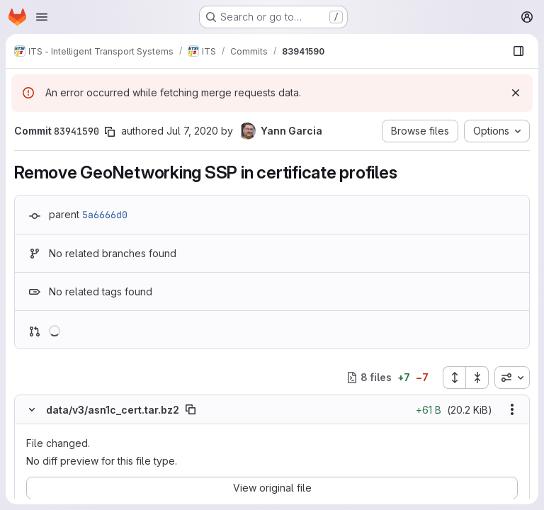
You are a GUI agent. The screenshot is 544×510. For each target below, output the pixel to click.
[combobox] (512, 377)
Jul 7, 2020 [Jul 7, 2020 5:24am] (192, 131)
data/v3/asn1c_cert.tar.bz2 (112, 410)
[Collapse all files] (477, 377)
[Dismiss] (515, 92)
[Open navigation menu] (41, 17)
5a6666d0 (105, 214)
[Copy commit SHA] (109, 131)
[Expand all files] (454, 377)
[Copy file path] (190, 409)
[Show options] (512, 409)
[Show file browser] (518, 51)
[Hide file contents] (31, 409)
